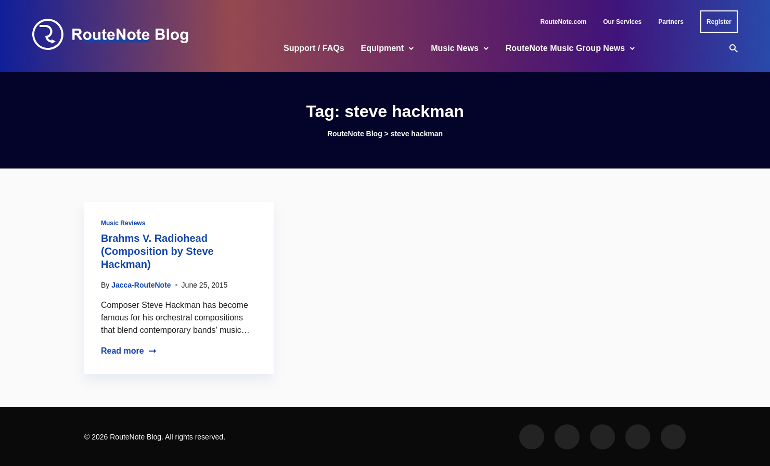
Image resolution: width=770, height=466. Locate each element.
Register (719, 21)
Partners (671, 21)
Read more (129, 350)
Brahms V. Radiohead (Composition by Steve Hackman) (157, 251)
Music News (455, 48)
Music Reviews (123, 223)
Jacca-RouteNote (141, 285)
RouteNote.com (564, 21)
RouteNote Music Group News (565, 48)
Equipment (382, 48)
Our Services (622, 21)
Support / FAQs (314, 48)
